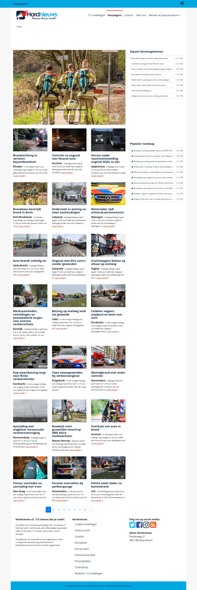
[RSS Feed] (153, 526)
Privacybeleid (82, 561)
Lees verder (19, 175)
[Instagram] (146, 526)
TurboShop (81, 567)
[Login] (182, 3)
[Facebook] (139, 526)
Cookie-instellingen (86, 524)
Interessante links (85, 555)
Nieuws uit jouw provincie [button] (163, 15)
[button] (21, 87)
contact (37, 545)
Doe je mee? (82, 549)
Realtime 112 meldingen (89, 573)
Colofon (79, 536)
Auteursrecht (82, 530)
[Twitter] (132, 526)
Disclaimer (81, 542)
